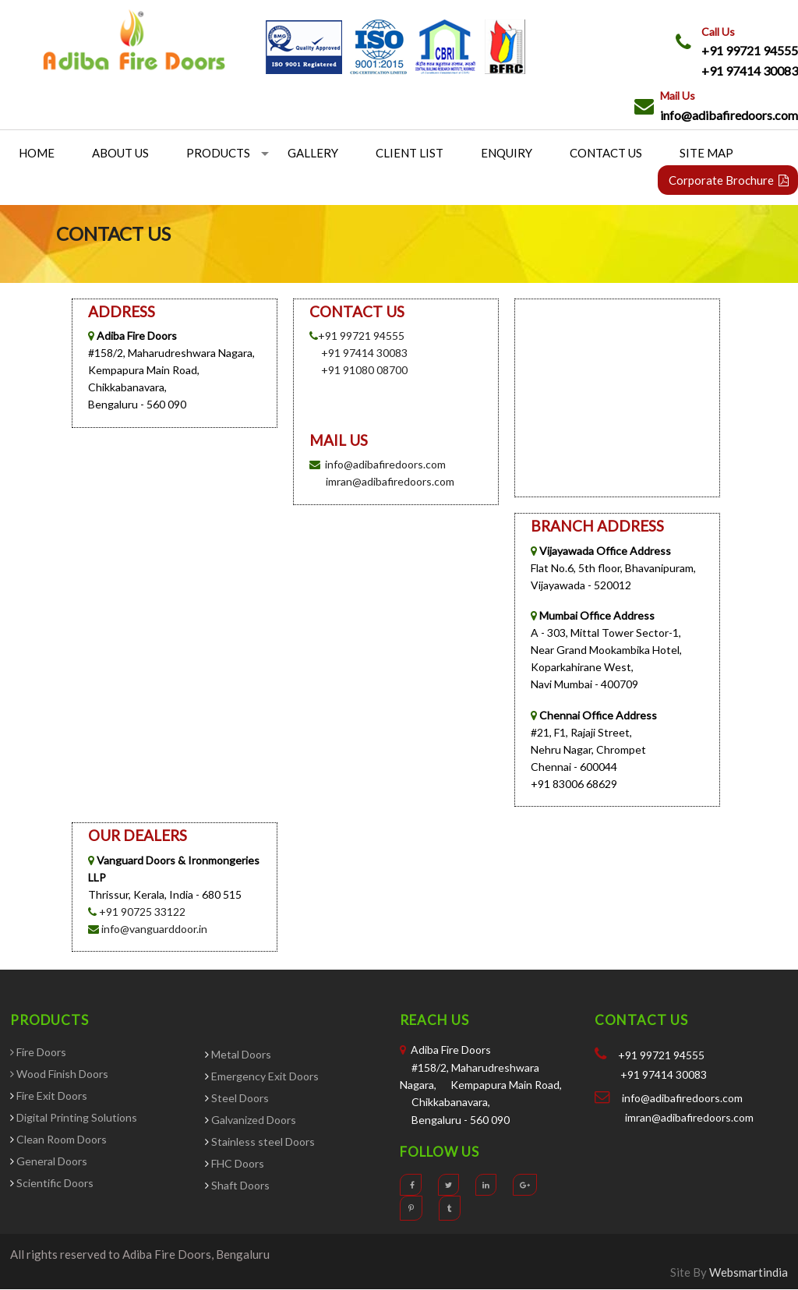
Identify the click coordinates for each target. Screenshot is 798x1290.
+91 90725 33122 (142, 911)
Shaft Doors (240, 1185)
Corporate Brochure (729, 181)
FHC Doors (236, 1163)
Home (37, 154)
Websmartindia (748, 1272)
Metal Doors (241, 1054)
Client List (409, 154)
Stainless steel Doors (262, 1141)
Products (218, 154)
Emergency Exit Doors (264, 1076)
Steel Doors (240, 1097)
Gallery (313, 154)
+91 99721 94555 (749, 50)
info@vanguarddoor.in (153, 928)
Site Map (706, 154)
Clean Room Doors (60, 1140)
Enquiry (506, 154)
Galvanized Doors (252, 1119)
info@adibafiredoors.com (729, 115)
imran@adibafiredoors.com (390, 482)
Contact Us (606, 154)
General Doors (51, 1161)
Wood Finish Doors (62, 1074)
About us (120, 154)
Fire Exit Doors (50, 1096)
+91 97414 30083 (749, 70)
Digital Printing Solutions (75, 1118)
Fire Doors (41, 1052)
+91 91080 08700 (364, 370)
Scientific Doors (55, 1183)
